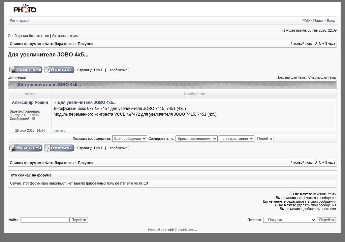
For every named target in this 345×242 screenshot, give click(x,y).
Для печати (17, 77)
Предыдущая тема (290, 77)
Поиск (318, 20)
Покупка (85, 44)
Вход (331, 20)
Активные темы (65, 36)
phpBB (169, 229)
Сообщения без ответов (28, 36)
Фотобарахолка (59, 44)
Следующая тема (322, 77)
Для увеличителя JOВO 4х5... (48, 54)
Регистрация (20, 20)
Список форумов (25, 44)
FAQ (306, 20)
